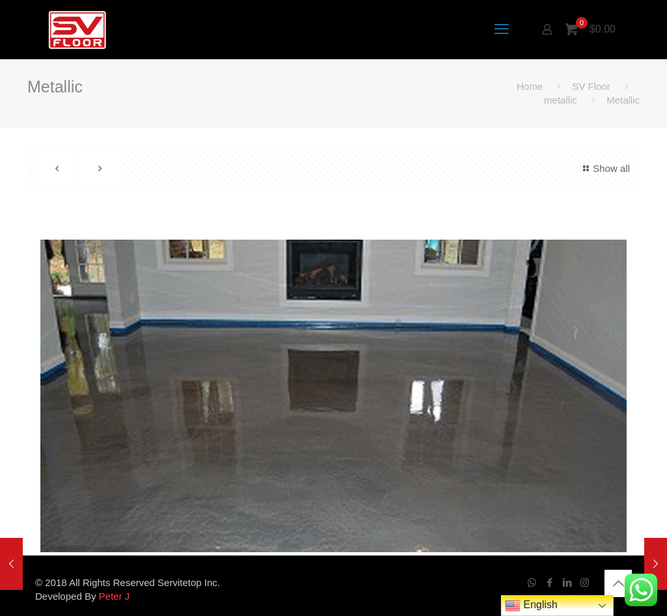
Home (530, 86)
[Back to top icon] (618, 583)
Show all (604, 168)
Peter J (114, 596)
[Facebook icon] (549, 582)
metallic (560, 99)
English (531, 605)
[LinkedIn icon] (567, 582)
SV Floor (591, 86)
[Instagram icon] (584, 582)
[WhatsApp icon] (532, 582)
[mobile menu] (501, 29)
